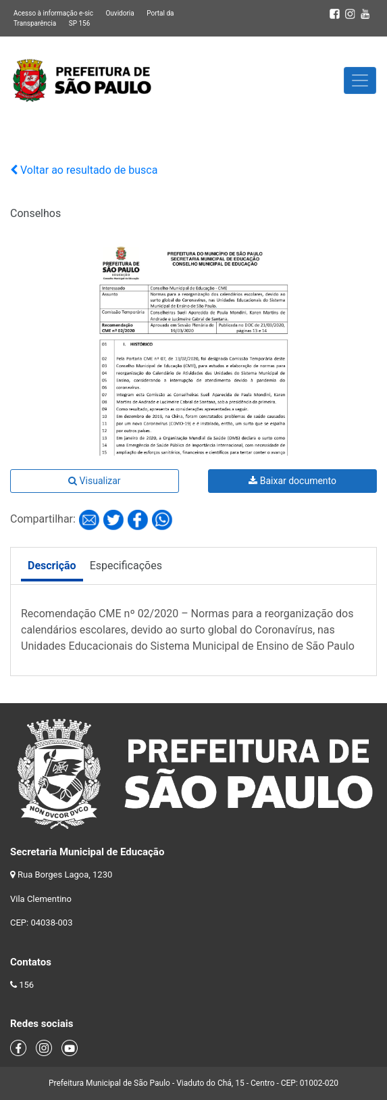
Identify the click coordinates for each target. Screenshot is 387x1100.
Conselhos (35, 213)
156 (26, 985)
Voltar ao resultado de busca (83, 170)
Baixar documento (292, 480)
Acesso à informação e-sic (53, 13)
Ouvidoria (119, 13)
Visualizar (94, 480)
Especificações (126, 565)
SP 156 (80, 23)
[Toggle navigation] (360, 80)
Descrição (52, 565)
